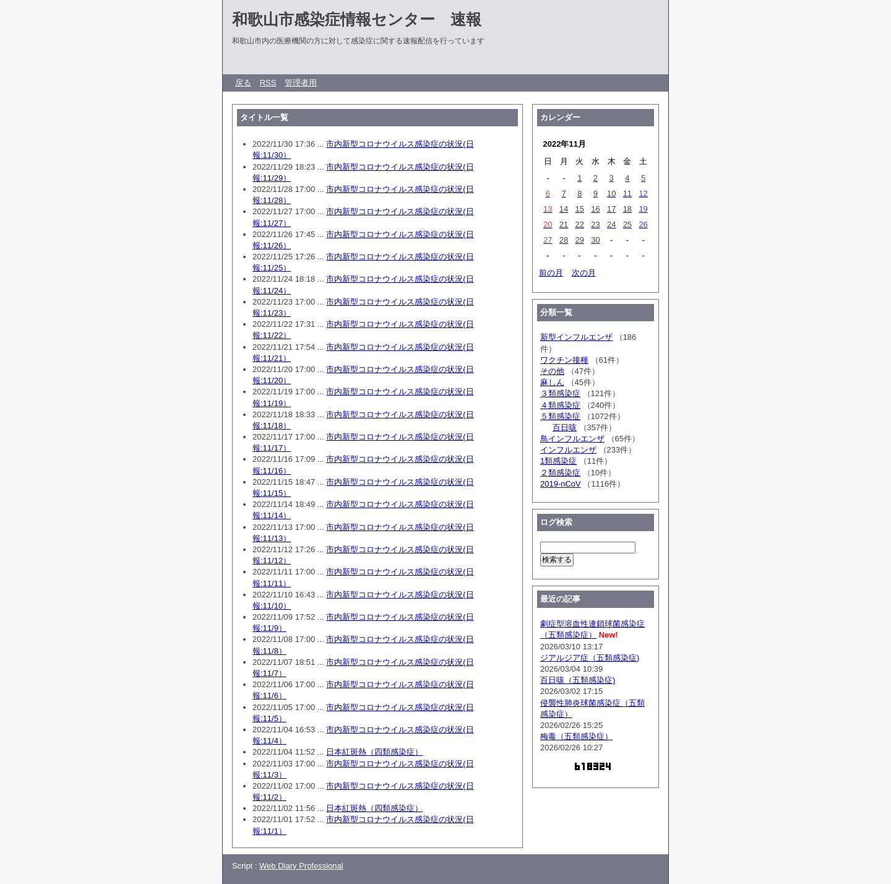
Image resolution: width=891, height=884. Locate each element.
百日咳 (565, 427)
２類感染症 (560, 472)
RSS (268, 82)
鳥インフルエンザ (572, 438)
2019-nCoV (560, 483)
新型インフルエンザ (576, 337)
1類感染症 (558, 461)
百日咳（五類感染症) (577, 680)
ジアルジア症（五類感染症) (589, 657)
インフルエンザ (568, 449)
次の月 (584, 272)
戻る (243, 82)
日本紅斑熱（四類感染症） (374, 751)
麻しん (552, 382)
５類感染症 (560, 416)
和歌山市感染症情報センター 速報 (356, 19)
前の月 (551, 272)
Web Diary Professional (301, 865)
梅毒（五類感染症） (576, 736)
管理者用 (301, 82)
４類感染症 (560, 405)
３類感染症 (560, 393)
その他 (552, 371)
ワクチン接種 (564, 360)
